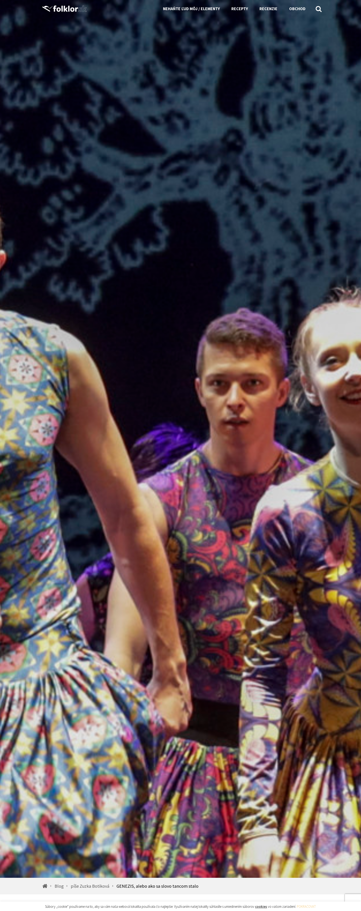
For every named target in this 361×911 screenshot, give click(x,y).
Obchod (297, 8)
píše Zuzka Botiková (90, 886)
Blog (59, 886)
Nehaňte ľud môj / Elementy (191, 8)
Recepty (239, 8)
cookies (261, 906)
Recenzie (268, 8)
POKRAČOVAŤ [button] (306, 906)
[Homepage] (66, 8)
